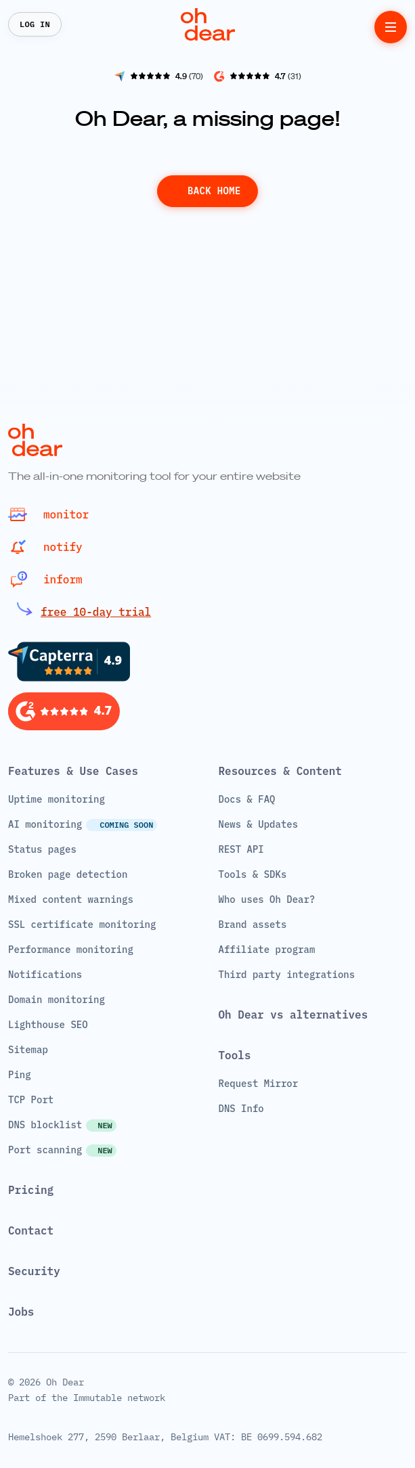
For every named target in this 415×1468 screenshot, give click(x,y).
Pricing (30, 1190)
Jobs (21, 1311)
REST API (241, 849)
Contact (30, 1230)
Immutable (97, 1398)
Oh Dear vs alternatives (293, 1014)
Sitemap (28, 1050)
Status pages (42, 849)
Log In (35, 24)
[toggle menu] (390, 27)
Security (34, 1271)
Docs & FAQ (247, 799)
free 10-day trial (96, 612)
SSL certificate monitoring (82, 924)
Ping (19, 1075)
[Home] (208, 24)
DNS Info (241, 1109)
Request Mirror (259, 1083)
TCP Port (30, 1100)
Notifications (45, 975)
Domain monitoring (56, 1000)
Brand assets (253, 924)
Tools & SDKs (253, 874)
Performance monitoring (70, 949)
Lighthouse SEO (48, 1025)
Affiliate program (267, 949)
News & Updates (259, 824)
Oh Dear (65, 1382)
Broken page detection (67, 874)
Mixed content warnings (70, 899)
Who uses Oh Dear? (267, 899)
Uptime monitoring (56, 799)
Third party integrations (287, 975)
